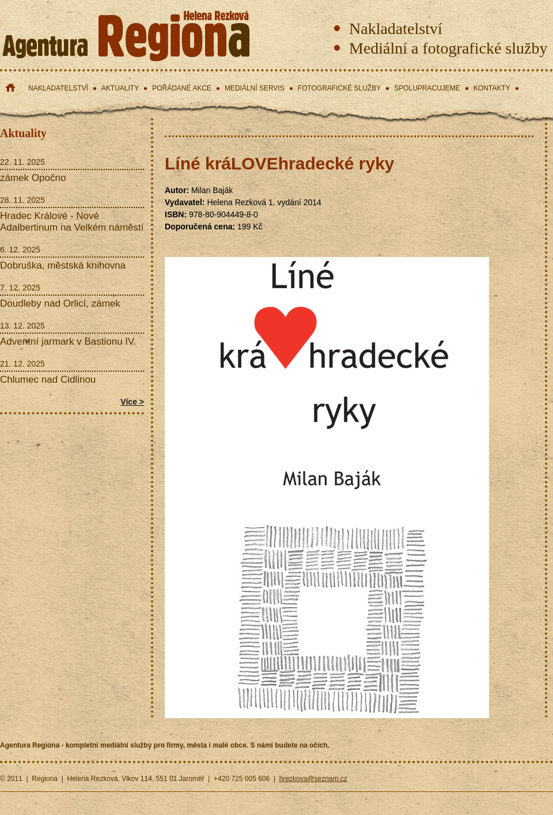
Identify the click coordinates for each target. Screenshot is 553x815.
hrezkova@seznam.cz (313, 779)
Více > (132, 401)
